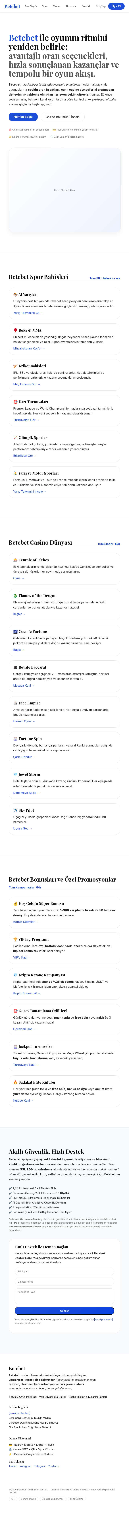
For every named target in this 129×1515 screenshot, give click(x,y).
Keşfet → (19, 614)
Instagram (25, 1468)
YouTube (53, 1468)
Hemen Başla (23, 116)
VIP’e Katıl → (22, 957)
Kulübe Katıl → (23, 1100)
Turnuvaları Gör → (26, 420)
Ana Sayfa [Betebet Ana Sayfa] (31, 6)
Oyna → (18, 578)
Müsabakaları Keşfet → (29, 348)
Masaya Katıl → (24, 685)
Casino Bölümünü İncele (62, 117)
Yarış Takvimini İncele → (30, 491)
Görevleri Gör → (24, 1029)
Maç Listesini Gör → (27, 384)
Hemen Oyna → (24, 721)
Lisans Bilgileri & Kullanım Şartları (88, 1399)
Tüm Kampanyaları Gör (25, 887)
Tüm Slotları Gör (108, 544)
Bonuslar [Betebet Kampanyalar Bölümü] (71, 6)
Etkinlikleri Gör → (25, 455)
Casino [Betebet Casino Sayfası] (57, 6)
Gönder (64, 1313)
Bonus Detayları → (26, 922)
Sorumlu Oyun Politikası (23, 1399)
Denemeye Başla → (26, 793)
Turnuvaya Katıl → (26, 1064)
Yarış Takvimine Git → (28, 313)
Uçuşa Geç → (22, 828)
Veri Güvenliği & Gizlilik (52, 1399)
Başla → (18, 649)
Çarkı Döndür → (24, 757)
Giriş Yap (101, 6)
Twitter (13, 1468)
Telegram (39, 1468)
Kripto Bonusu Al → (27, 993)
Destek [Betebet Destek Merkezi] (86, 6)
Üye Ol (116, 6)
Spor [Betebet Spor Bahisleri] (45, 6)
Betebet (12, 6)
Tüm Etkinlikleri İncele (105, 278)
